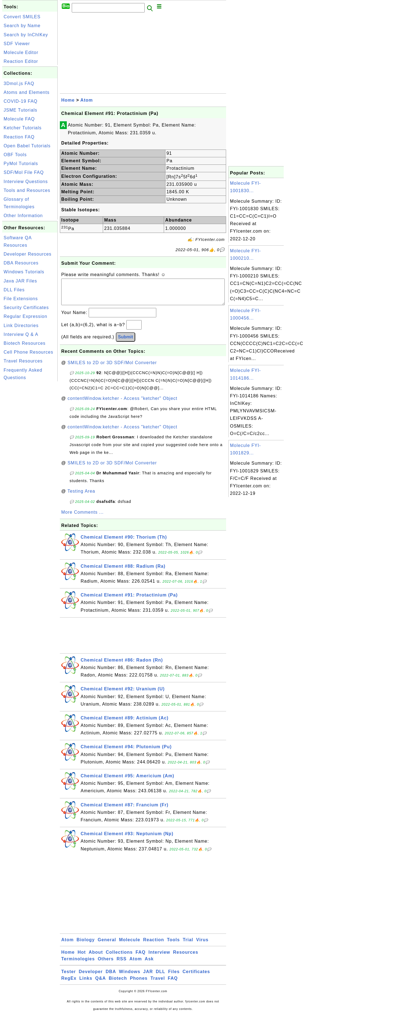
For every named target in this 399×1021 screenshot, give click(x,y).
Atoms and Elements (27, 92)
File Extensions (21, 298)
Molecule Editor (21, 52)
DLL (160, 977)
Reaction (153, 945)
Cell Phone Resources (28, 352)
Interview (159, 957)
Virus (202, 945)
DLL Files (14, 289)
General (107, 945)
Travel (157, 983)
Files (174, 977)
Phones (139, 983)
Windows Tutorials (24, 271)
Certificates (196, 977)
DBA (111, 977)
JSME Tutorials (20, 110)
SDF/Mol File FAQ (24, 172)
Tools (173, 945)
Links (85, 983)
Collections (119, 957)
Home (68, 100)
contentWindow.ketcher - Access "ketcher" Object (122, 404)
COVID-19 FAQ (20, 101)
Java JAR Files (20, 281)
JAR (148, 977)
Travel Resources (23, 361)
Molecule (129, 945)
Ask (149, 964)
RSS (122, 964)
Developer (91, 977)
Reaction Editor (21, 61)
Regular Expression (25, 316)
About (96, 957)
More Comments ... (82, 517)
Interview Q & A (21, 334)
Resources (185, 957)
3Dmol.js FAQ (19, 83)
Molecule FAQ (19, 119)
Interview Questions (26, 181)
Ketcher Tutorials (23, 127)
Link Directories (21, 325)
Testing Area (81, 496)
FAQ (140, 957)
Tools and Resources (27, 190)
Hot (82, 957)
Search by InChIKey (26, 34)
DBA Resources (21, 263)
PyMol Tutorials (21, 163)
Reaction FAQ (19, 137)
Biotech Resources (24, 343)
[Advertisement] (30, 466)
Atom (86, 100)
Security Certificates (26, 307)
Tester (68, 977)
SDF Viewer (17, 43)
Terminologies (78, 964)
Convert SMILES (22, 16)
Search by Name (22, 25)
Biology (85, 945)
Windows (129, 977)
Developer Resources (28, 254)
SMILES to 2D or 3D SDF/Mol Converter (112, 368)
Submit (125, 342)
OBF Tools (15, 154)
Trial (188, 945)
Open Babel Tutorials (27, 145)
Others (106, 964)
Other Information (23, 215)
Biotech (118, 983)
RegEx (68, 983)
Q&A (100, 983)
